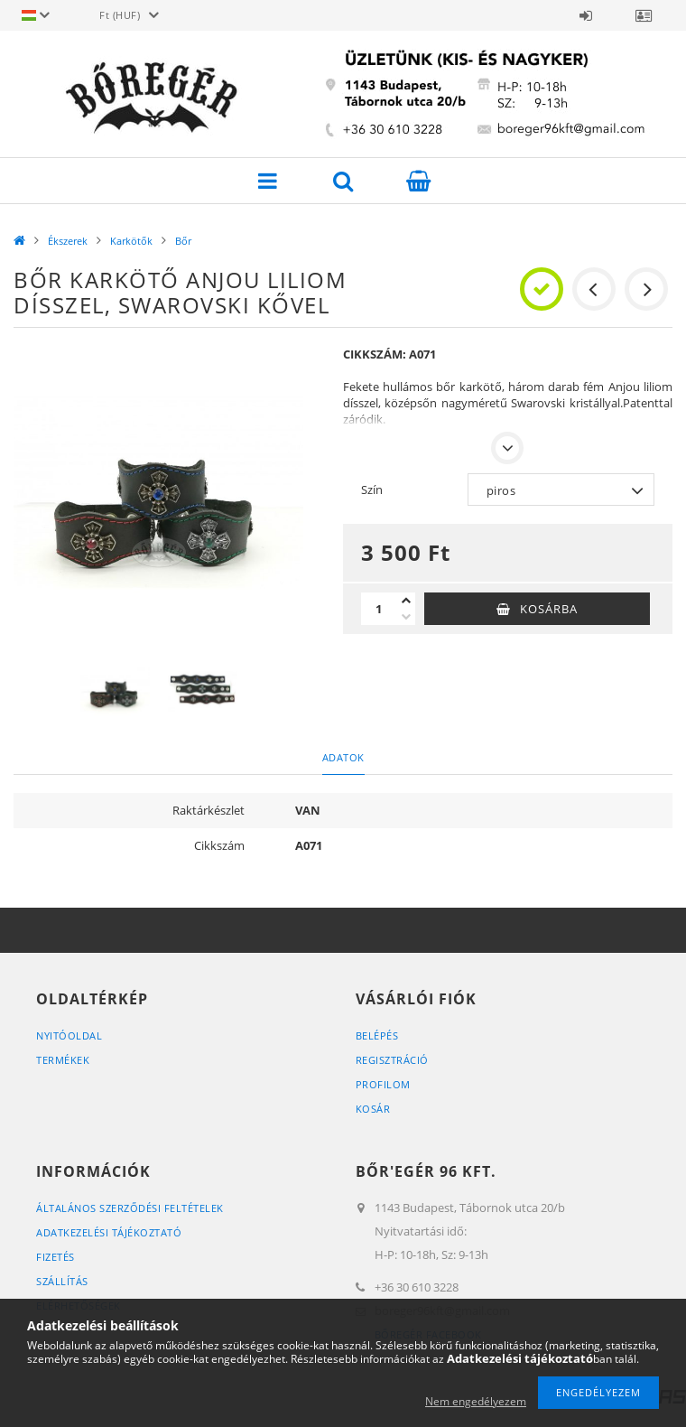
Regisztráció (392, 1060)
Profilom (383, 1084)
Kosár (373, 1108)
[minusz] (406, 617)
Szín (372, 489)
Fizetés (55, 1257)
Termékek (62, 1060)
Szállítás (62, 1281)
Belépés (585, 15)
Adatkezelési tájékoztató (108, 1232)
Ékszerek (68, 240)
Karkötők (131, 240)
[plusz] (406, 600)
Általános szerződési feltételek (130, 1208)
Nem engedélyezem (475, 1401)
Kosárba (549, 609)
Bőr (183, 240)
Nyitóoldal (69, 1035)
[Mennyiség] (379, 608)
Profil (643, 15)
